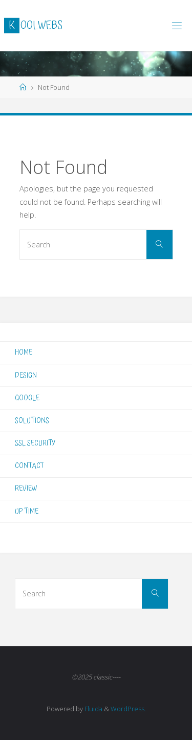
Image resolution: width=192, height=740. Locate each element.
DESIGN (26, 375)
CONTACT (29, 466)
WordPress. (128, 708)
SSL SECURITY (35, 443)
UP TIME (26, 511)
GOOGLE (27, 398)
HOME (23, 352)
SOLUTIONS (32, 420)
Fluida (92, 708)
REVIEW (26, 488)
